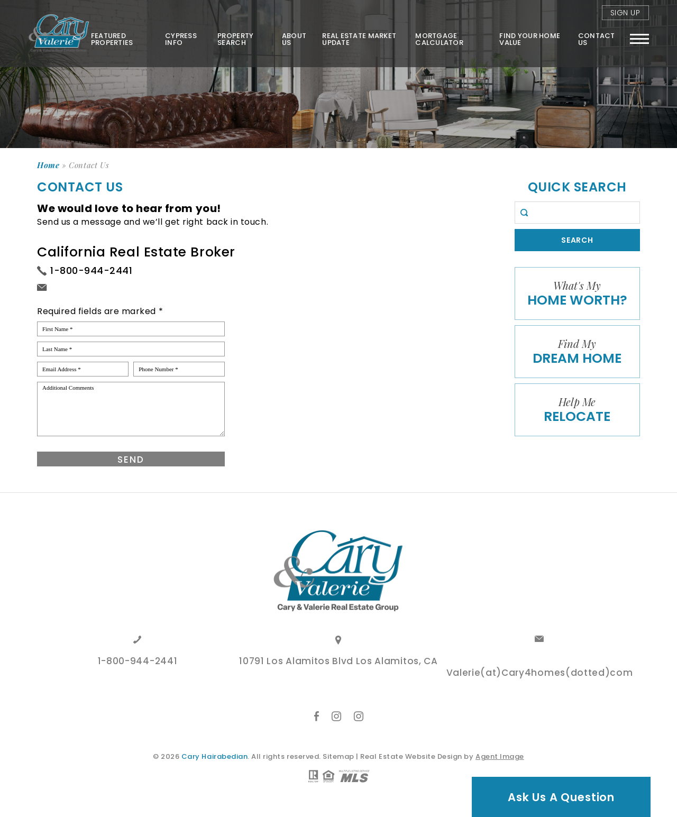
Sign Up (625, 12)
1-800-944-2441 (91, 270)
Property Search (235, 38)
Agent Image (499, 756)
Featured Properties (111, 38)
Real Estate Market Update (359, 38)
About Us (293, 38)
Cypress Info (180, 38)
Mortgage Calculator (439, 38)
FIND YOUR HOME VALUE (529, 38)
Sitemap (338, 756)
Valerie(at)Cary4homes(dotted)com (539, 673)
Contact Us (596, 38)
